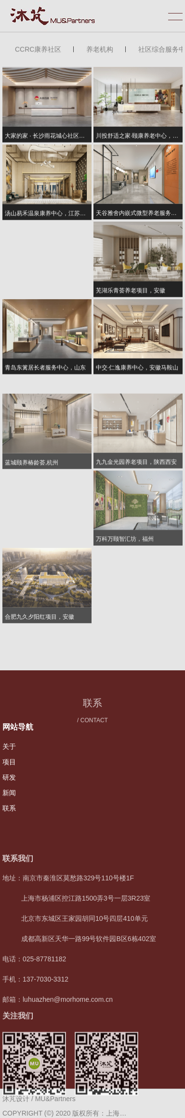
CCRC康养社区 (38, 51)
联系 (9, 808)
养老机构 (100, 51)
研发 (9, 777)
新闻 (9, 793)
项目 (9, 762)
